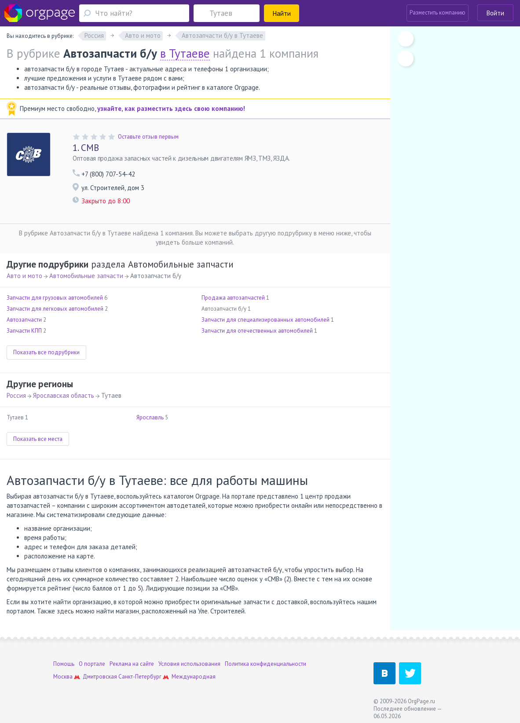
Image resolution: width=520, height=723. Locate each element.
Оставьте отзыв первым (148, 136)
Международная (194, 676)
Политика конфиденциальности (265, 664)
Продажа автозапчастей (233, 297)
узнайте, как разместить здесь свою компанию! (171, 108)
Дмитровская (100, 676)
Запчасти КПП (24, 330)
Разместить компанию (437, 12)
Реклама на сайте (132, 664)
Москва (63, 676)
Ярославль (150, 417)
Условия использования (189, 664)
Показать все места (37, 439)
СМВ (86, 148)
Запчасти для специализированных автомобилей (265, 319)
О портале (92, 664)
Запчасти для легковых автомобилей (55, 308)
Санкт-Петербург (139, 676)
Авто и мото (24, 276)
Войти (495, 13)
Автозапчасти (24, 319)
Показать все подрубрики (46, 352)
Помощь (63, 664)
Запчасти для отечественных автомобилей (257, 330)
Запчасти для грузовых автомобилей (55, 297)
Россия (16, 395)
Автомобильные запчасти (86, 276)
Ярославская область (63, 395)
